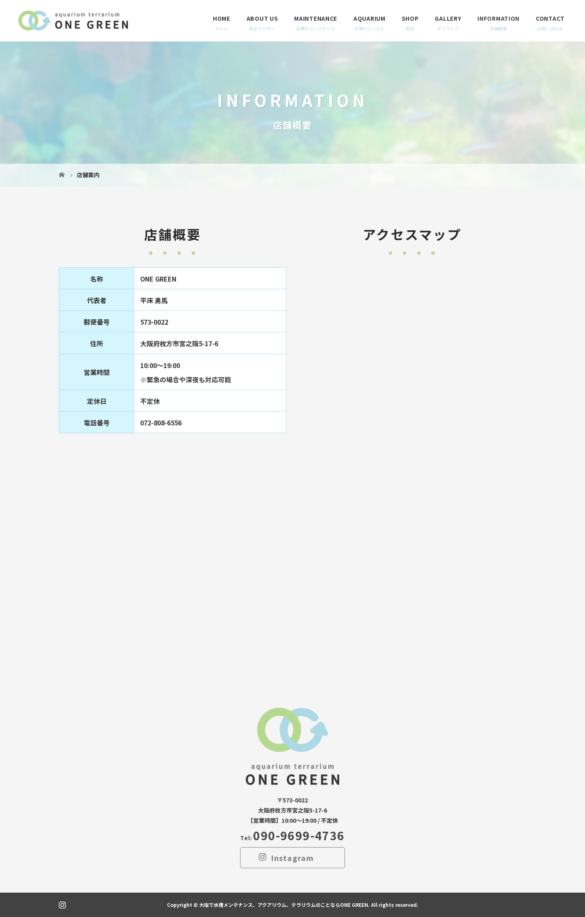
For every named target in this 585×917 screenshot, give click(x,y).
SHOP (410, 18)
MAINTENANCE (315, 18)
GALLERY (448, 18)
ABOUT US (262, 18)
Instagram (292, 857)
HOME (221, 18)
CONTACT (550, 18)
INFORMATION (498, 18)
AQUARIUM (369, 18)
